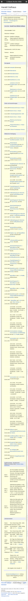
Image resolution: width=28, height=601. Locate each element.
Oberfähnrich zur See (15, 79)
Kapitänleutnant (13, 95)
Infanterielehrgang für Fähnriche (17, 213)
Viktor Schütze (16, 302)
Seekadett (12, 67)
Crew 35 (22, 139)
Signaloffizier (22, 233)
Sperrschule (14, 201)
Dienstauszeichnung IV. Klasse (17, 107)
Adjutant (12, 233)
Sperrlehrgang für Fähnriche (16, 200)
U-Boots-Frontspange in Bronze (17, 129)
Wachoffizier (13, 275)
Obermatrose (13, 70)
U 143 (19, 338)
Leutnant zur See (14, 83)
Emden (19, 159)
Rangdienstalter (13, 84)
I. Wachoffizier (13, 300)
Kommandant (13, 338)
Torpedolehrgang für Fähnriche (17, 186)
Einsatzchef (12, 442)
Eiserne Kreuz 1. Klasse (15, 116)
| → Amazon (19, 528)
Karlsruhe (20, 229)
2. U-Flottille (21, 275)
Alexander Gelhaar (6, 11)
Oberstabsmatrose (14, 73)
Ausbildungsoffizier (14, 436)
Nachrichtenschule (14, 208)
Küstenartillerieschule (18, 194)
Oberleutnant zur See (15, 89)
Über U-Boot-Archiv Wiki (13, 594)
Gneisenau (12, 236)
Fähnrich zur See (14, 76)
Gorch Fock (20, 153)
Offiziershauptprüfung (15, 167)
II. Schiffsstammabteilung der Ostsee (17, 146)
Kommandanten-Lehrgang (16, 331)
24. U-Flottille (16, 334)
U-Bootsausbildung (14, 240)
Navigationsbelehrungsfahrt (16, 175)
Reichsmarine (19, 138)
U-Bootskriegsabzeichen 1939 (17, 113)
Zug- (15, 233)
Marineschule (13, 168)
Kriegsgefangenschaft (19, 456)
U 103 (19, 268)
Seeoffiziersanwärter (14, 139)
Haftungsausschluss (5, 596)
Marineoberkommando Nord (16, 451)
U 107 (19, 377)
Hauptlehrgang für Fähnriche (16, 163)
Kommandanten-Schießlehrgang (17, 332)
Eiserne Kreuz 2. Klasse (15, 110)
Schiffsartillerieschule (18, 221)
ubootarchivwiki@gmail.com (12, 574)
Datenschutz (3, 594)
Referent (12, 429)
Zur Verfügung (13, 449)
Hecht (18, 176)
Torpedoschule (16, 188)
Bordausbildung (13, 151)
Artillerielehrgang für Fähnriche (17, 192)
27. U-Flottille (19, 437)
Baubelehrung (13, 268)
